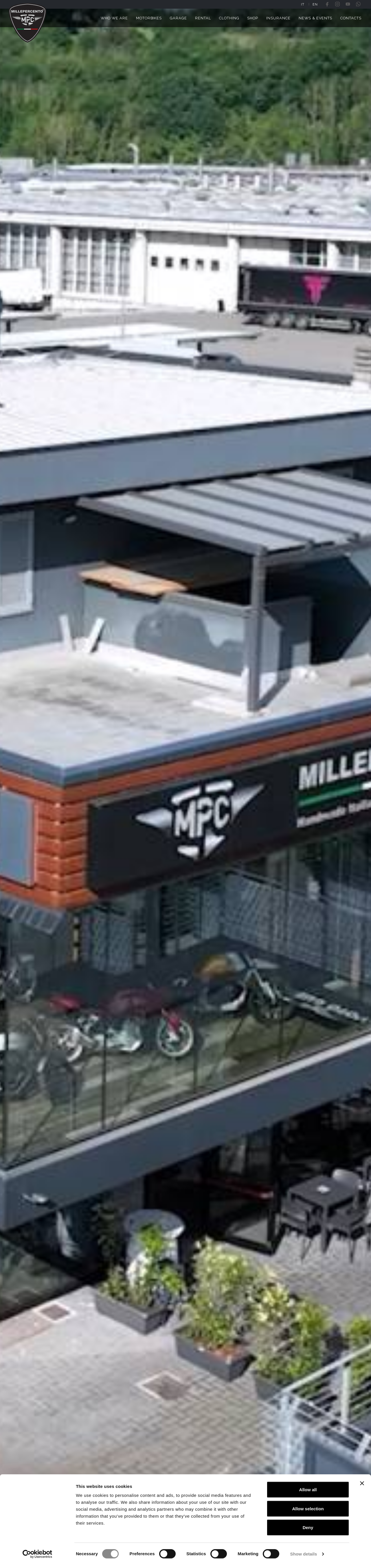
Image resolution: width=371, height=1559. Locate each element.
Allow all (308, 1483)
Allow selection (308, 1502)
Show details (303, 1547)
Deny (308, 1521)
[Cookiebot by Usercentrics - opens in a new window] (37, 1547)
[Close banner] (362, 1477)
